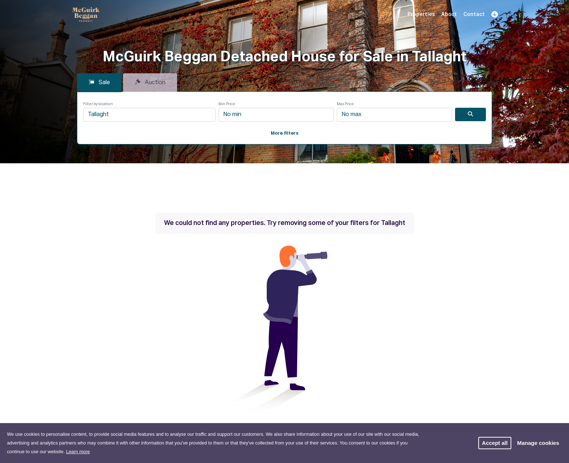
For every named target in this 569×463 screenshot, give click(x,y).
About (449, 14)
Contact (474, 14)
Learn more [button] (78, 451)
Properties (421, 14)
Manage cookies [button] (538, 443)
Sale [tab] (99, 82)
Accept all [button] (495, 443)
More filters (285, 133)
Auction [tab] (150, 82)
